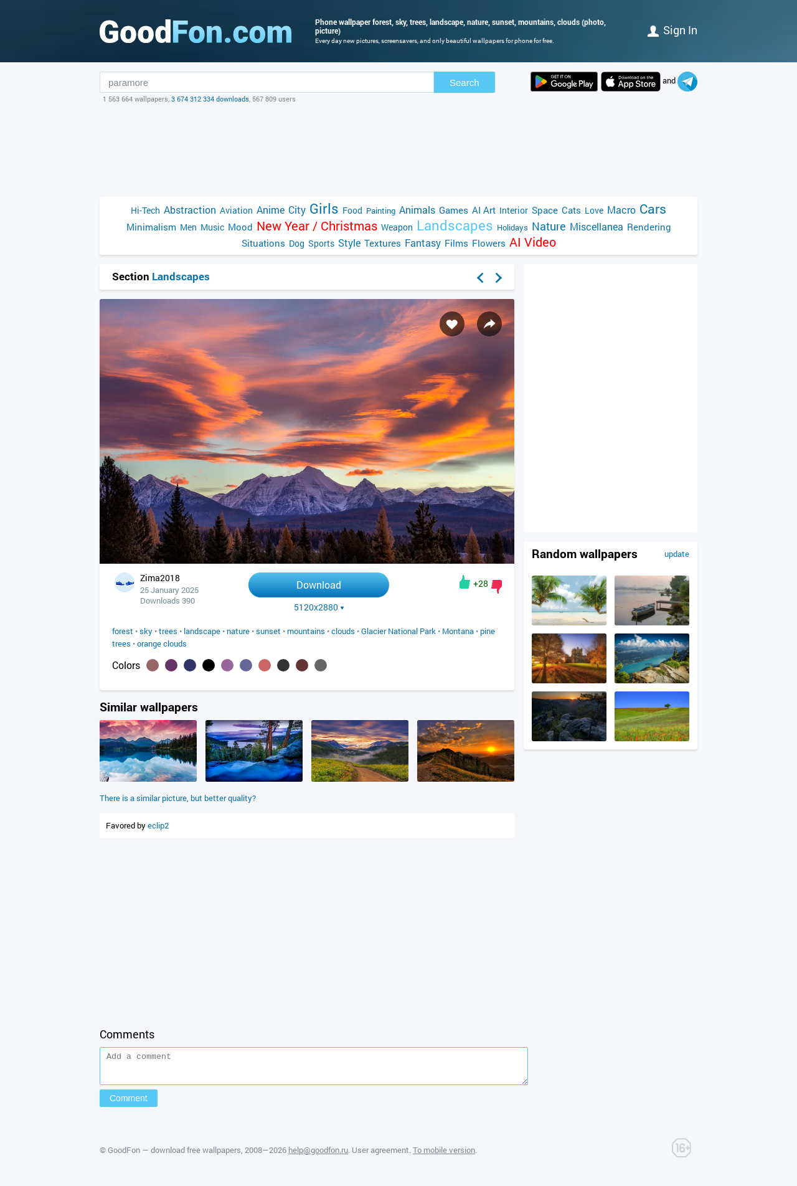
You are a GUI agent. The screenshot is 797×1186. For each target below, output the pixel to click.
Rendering (649, 227)
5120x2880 (319, 607)
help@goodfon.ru (318, 1155)
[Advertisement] (398, 150)
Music (212, 227)
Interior (513, 210)
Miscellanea (596, 226)
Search (464, 82)
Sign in (672, 29)
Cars (652, 209)
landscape (202, 631)
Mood (240, 227)
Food (352, 210)
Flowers (489, 243)
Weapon (397, 227)
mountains (306, 631)
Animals (417, 209)
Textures (382, 243)
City (297, 209)
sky (146, 631)
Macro (621, 209)
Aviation (236, 210)
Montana (458, 631)
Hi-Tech (145, 210)
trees (168, 631)
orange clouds (162, 643)
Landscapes (455, 225)
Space (545, 210)
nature (238, 631)
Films (456, 243)
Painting (380, 210)
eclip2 (158, 825)
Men (188, 227)
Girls (324, 208)
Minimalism (151, 227)
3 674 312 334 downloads (210, 98)
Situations (263, 243)
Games (453, 210)
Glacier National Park (398, 631)
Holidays (512, 227)
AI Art (484, 210)
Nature (549, 226)
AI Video (532, 242)
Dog (296, 243)
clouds (343, 631)
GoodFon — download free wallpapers (174, 1155)
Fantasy (423, 242)
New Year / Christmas (317, 226)
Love (594, 210)
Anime (271, 209)
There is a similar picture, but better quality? (178, 798)
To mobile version (444, 1155)
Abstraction (190, 209)
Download (318, 584)
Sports (321, 243)
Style (349, 242)
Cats (571, 210)
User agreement (380, 1155)
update (676, 553)
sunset (268, 631)
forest (122, 631)
